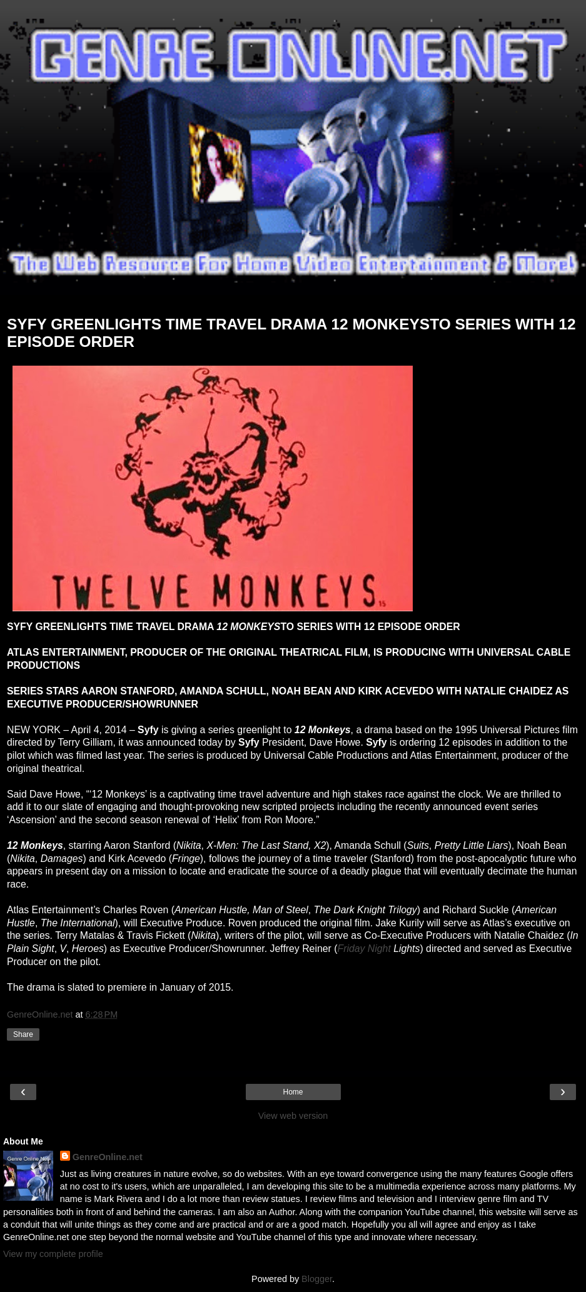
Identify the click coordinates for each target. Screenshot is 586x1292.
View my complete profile (53, 1254)
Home (293, 1092)
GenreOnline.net (108, 1157)
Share (23, 1034)
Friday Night (363, 948)
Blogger (316, 1279)
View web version (293, 1116)
